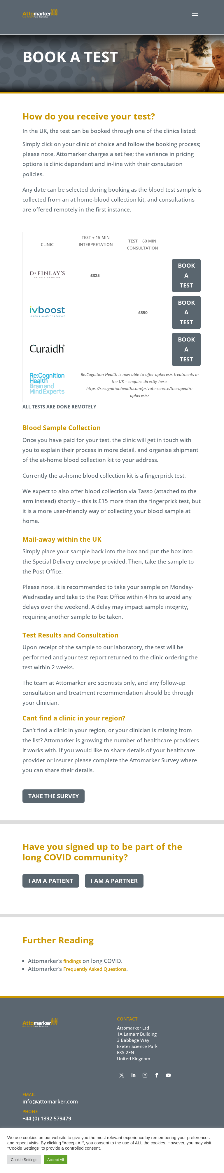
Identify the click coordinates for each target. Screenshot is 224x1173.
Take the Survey (53, 796)
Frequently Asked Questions (94, 969)
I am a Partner (114, 881)
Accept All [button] (55, 1160)
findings (72, 961)
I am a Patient (50, 881)
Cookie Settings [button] (24, 1160)
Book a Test (186, 275)
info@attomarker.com (50, 1101)
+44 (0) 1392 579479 (46, 1118)
